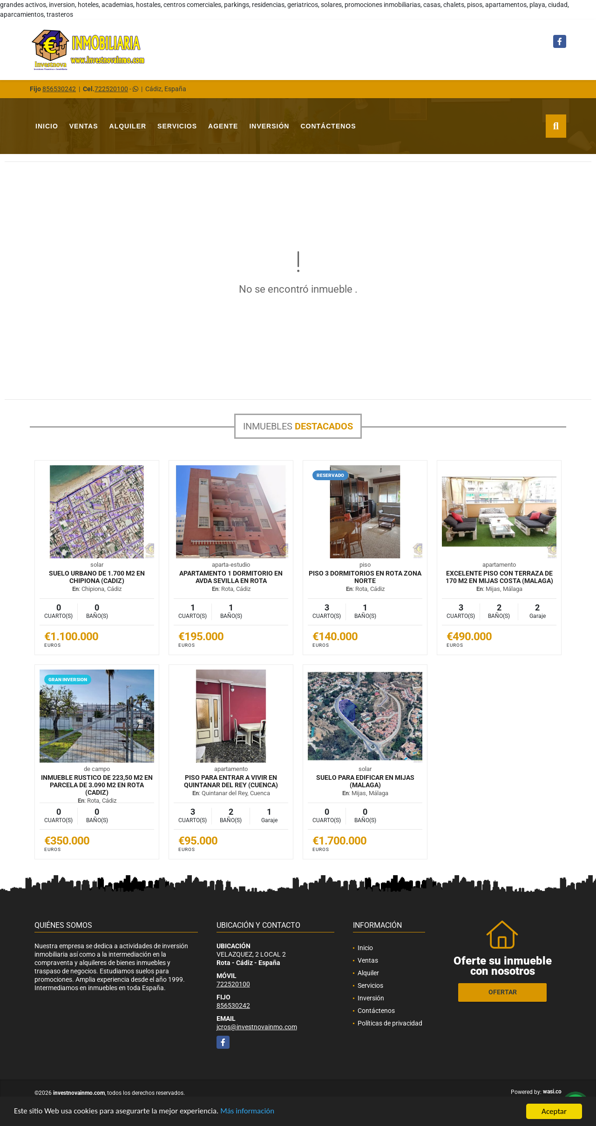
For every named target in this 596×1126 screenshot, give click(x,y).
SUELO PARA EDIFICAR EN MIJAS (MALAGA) (365, 781)
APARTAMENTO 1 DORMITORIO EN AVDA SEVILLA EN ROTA (231, 577)
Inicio (46, 126)
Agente (223, 126)
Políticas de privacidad (390, 1023)
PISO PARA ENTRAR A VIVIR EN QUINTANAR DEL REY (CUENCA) (231, 781)
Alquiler (128, 126)
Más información (248, 1112)
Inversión (269, 126)
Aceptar (554, 1111)
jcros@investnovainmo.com (257, 1027)
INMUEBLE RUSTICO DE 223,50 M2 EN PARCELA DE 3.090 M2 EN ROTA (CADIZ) (97, 785)
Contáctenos (328, 126)
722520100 (111, 89)
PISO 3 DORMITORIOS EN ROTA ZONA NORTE (365, 577)
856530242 (59, 89)
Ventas (83, 126)
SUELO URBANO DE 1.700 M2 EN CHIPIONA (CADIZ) (97, 577)
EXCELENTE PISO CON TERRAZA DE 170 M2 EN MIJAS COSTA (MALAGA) (499, 577)
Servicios (177, 126)
